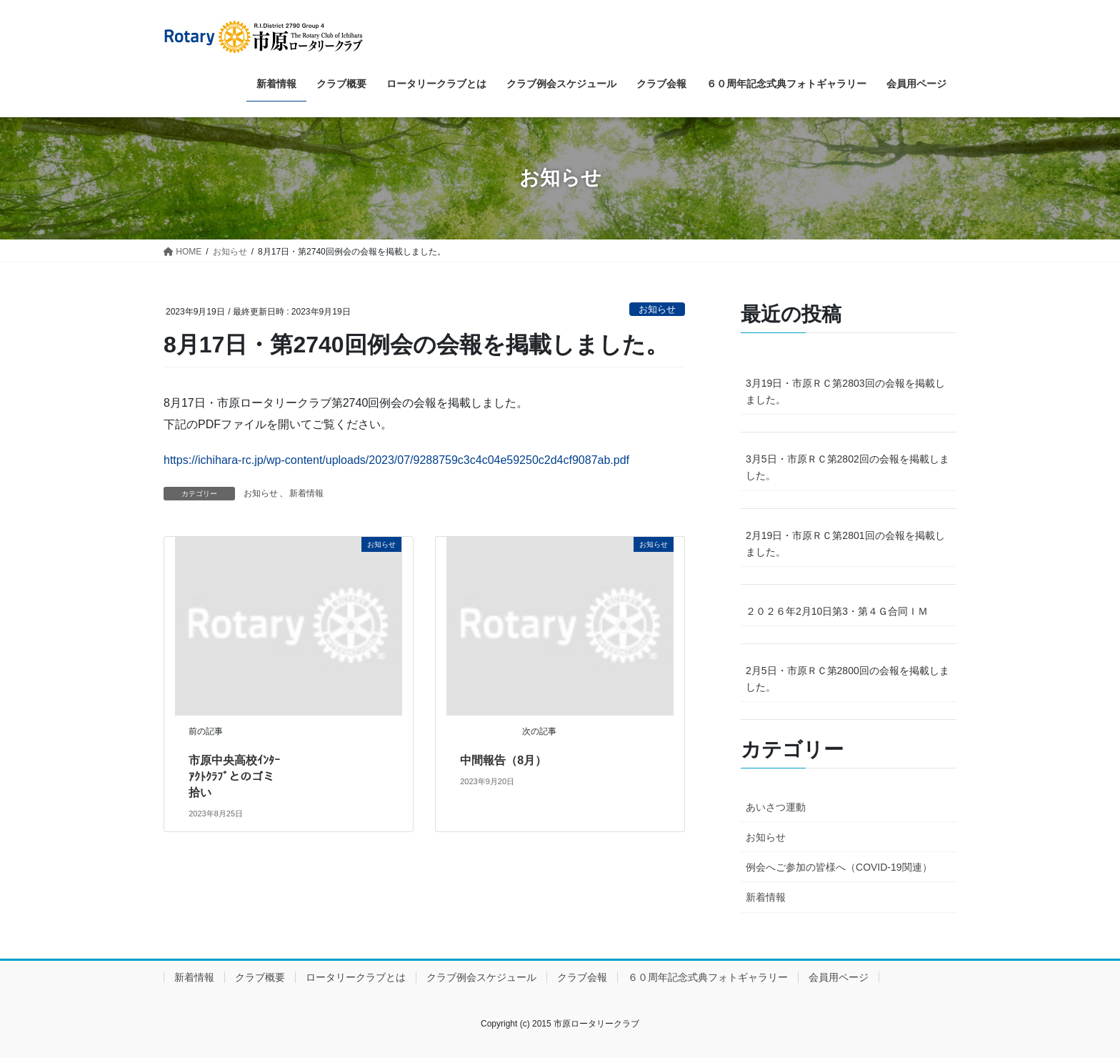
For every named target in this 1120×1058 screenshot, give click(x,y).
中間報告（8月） (503, 760)
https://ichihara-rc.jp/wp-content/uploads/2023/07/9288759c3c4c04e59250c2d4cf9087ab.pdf (396, 460)
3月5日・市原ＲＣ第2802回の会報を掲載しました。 (847, 467)
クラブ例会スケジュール (481, 977)
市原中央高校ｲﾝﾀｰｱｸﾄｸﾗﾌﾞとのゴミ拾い (234, 776)
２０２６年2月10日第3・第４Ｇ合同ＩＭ (837, 611)
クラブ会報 (582, 977)
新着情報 (306, 493)
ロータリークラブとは (356, 977)
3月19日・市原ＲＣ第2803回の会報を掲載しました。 (845, 391)
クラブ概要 (260, 977)
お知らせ (657, 309)
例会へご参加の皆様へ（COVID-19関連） (839, 867)
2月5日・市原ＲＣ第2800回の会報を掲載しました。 (847, 679)
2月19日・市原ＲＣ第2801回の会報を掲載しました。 (845, 544)
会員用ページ (839, 977)
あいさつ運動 (776, 807)
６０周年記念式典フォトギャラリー (708, 977)
